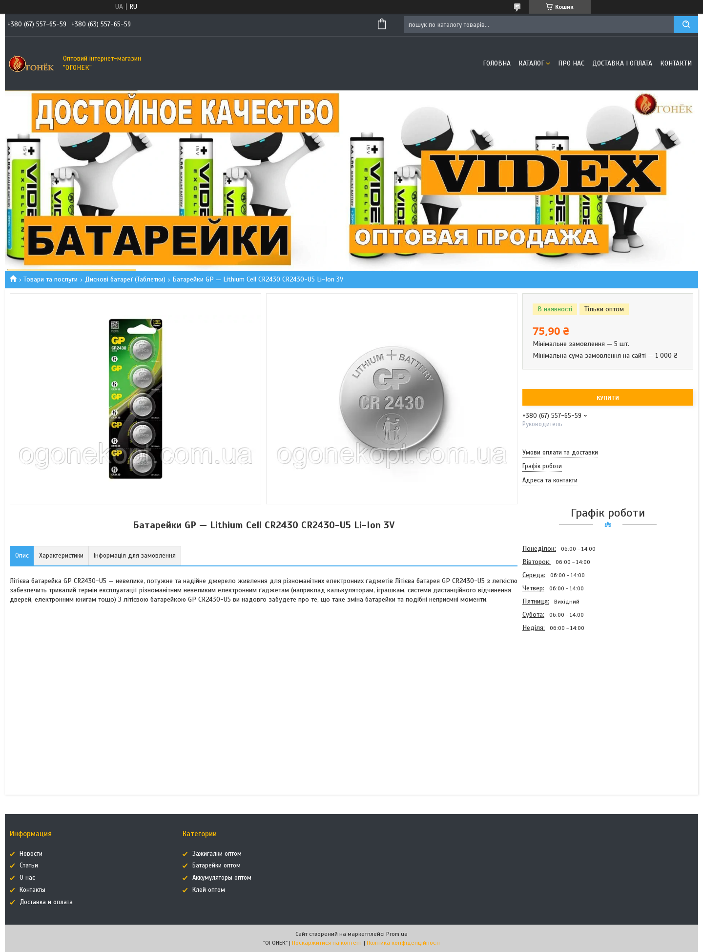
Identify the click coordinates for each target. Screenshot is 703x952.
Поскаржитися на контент (327, 942)
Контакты (32, 890)
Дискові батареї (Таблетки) (125, 279)
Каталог (531, 63)
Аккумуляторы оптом (221, 878)
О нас (27, 878)
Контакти (676, 63)
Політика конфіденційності (403, 942)
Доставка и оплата (46, 902)
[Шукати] (686, 24)
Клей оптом (208, 890)
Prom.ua (397, 933)
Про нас (571, 63)
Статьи (29, 865)
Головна (497, 63)
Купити (608, 397)
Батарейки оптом (216, 865)
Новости (31, 854)
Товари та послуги (50, 279)
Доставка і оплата (622, 63)
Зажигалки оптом (217, 854)
